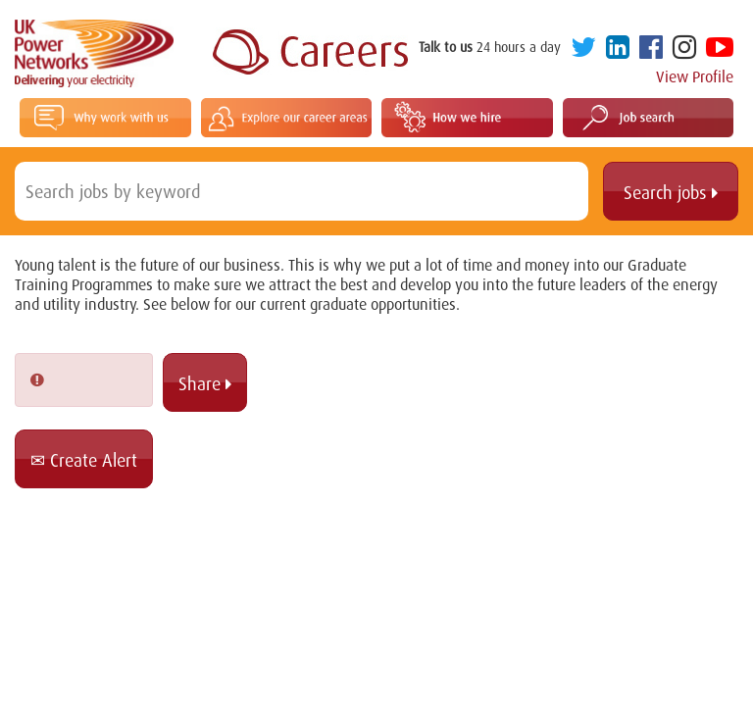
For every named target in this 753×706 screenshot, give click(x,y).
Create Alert (83, 460)
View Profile (694, 76)
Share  (204, 383)
